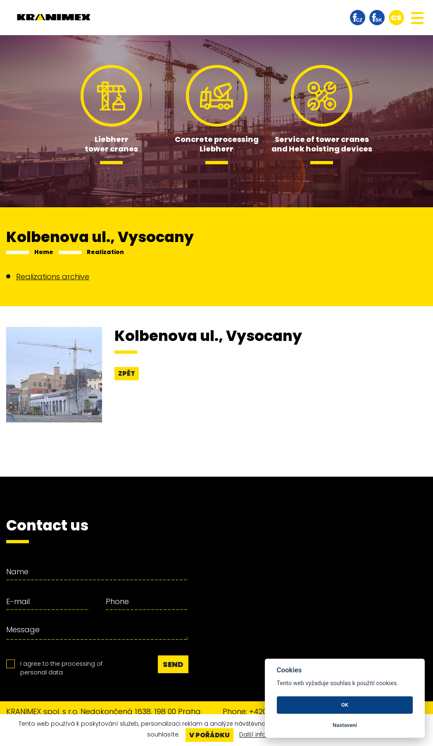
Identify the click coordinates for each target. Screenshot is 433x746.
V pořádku (209, 735)
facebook (357, 17)
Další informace (262, 735)
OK (344, 705)
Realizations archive (52, 276)
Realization (105, 252)
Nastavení (345, 725)
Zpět (126, 373)
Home (43, 252)
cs (396, 17)
